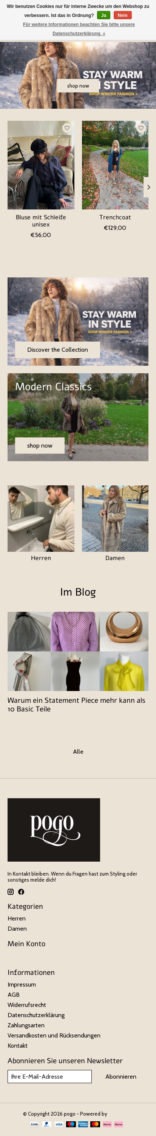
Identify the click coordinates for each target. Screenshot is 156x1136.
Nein (123, 15)
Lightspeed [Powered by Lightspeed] (120, 1114)
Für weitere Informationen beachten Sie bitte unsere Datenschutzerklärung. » (79, 29)
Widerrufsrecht (27, 1004)
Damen (115, 558)
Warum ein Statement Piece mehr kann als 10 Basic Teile (76, 705)
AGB (14, 994)
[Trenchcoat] (115, 165)
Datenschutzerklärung (36, 1015)
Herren (41, 558)
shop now (78, 86)
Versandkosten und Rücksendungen (54, 1035)
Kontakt (18, 1045)
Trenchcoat (115, 217)
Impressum (22, 984)
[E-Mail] (50, 1076)
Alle (78, 751)
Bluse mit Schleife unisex (41, 221)
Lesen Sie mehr (28, 721)
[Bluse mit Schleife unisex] (41, 165)
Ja (103, 15)
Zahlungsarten (26, 1025)
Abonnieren (120, 1076)
